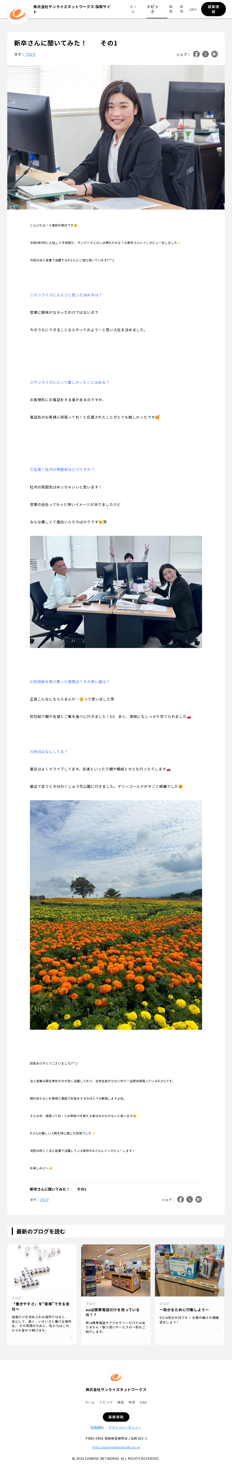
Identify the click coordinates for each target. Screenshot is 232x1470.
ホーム (138, 9)
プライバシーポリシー (125, 1427)
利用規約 (97, 1427)
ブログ (30, 54)
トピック (154, 9)
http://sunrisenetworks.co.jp (116, 1447)
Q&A (191, 9)
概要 (168, 9)
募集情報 (212, 9)
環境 (179, 9)
